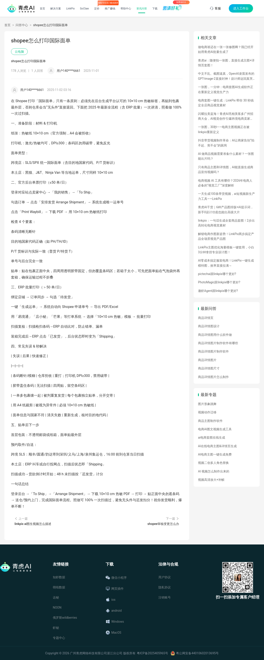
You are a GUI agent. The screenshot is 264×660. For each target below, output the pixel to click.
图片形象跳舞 (207, 404)
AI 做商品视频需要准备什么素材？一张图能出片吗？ (226, 156)
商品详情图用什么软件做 (215, 334)
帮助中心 (126, 8)
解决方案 (55, 8)
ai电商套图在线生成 (211, 437)
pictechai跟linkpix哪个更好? (217, 274)
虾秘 (56, 627)
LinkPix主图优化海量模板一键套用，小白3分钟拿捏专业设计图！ (226, 250)
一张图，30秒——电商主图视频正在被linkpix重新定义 (223, 129)
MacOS (113, 632)
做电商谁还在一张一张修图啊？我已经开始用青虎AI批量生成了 (225, 49)
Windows (115, 621)
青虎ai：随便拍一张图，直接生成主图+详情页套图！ (226, 63)
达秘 (56, 597)
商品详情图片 (207, 360)
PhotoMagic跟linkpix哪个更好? (219, 282)
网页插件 (115, 588)
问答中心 (22, 25)
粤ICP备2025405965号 (152, 653)
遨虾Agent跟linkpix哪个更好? (218, 291)
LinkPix (70, 8)
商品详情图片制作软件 (213, 351)
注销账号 (164, 597)
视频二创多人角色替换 (213, 463)
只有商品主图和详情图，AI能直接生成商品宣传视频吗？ (225, 169)
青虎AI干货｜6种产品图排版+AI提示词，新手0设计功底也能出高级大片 (225, 209)
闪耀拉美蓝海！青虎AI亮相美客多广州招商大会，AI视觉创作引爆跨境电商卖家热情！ (225, 116)
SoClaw (84, 8)
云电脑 (19, 51)
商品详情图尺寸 (209, 368)
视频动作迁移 (207, 412)
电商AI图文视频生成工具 (215, 429)
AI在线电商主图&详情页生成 (217, 446)
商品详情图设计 (209, 326)
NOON (57, 607)
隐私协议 (164, 587)
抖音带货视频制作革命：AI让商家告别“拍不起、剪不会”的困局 (226, 143)
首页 (42, 8)
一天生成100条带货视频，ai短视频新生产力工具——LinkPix (226, 196)
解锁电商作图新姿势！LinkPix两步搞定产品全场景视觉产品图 (226, 236)
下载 (155, 8)
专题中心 (59, 638)
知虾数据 (59, 577)
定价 (96, 8)
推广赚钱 (110, 8)
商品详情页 (205, 318)
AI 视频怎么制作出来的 (213, 471)
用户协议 (164, 577)
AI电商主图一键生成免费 (215, 454)
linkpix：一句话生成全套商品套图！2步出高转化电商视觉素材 (226, 223)
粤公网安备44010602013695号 (197, 653)
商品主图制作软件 (210, 421)
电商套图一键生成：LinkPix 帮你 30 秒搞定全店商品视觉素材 (226, 103)
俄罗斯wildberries (65, 617)
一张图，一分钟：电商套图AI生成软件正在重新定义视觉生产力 (225, 89)
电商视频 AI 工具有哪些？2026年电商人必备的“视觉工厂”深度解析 (225, 183)
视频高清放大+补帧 (211, 479)
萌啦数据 (59, 587)
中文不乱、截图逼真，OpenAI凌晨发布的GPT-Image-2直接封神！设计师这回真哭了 (226, 76)
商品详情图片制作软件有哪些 (218, 343)
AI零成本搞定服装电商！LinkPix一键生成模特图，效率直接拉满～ (226, 263)
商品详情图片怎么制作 (213, 377)
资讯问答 (141, 8)
